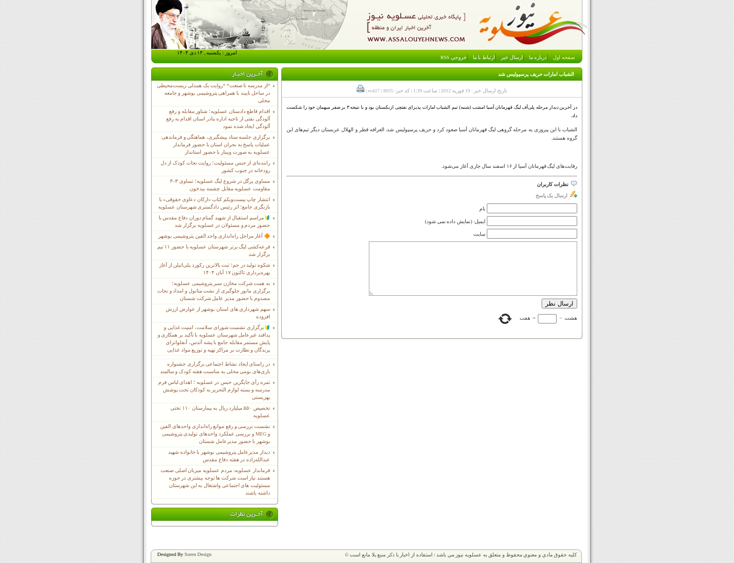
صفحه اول (564, 57)
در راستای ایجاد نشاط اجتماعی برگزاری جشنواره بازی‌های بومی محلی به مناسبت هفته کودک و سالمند (215, 367)
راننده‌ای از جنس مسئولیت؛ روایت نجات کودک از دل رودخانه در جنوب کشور (215, 166)
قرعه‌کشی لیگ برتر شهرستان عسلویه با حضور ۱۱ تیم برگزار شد (213, 250)
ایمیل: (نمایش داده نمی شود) (455, 221)
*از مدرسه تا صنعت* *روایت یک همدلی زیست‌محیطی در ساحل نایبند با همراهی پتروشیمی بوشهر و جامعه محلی (213, 93)
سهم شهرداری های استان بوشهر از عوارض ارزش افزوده (218, 313)
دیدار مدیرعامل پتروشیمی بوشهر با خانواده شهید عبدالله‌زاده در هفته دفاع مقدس (219, 456)
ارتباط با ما (484, 57)
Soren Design (198, 554)
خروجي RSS (453, 57)
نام (482, 208)
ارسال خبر (512, 57)
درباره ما (538, 57)
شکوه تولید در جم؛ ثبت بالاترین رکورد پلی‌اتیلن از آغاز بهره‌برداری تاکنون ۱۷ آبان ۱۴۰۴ (214, 269)
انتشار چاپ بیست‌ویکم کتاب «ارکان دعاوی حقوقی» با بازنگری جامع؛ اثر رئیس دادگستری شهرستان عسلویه (214, 203)
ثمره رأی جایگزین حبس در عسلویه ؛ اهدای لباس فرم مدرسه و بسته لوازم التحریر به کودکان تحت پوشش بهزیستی (214, 390)
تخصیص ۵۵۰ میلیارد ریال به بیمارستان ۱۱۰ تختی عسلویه (220, 411)
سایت (479, 234)
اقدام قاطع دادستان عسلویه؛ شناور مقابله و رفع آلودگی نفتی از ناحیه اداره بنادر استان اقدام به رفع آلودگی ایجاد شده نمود (218, 119)
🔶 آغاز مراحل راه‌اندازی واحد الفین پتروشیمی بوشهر (214, 236)
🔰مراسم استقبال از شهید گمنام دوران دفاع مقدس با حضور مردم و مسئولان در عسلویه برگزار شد (214, 221)
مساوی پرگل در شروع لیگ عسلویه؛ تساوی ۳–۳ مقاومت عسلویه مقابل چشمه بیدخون (220, 185)
